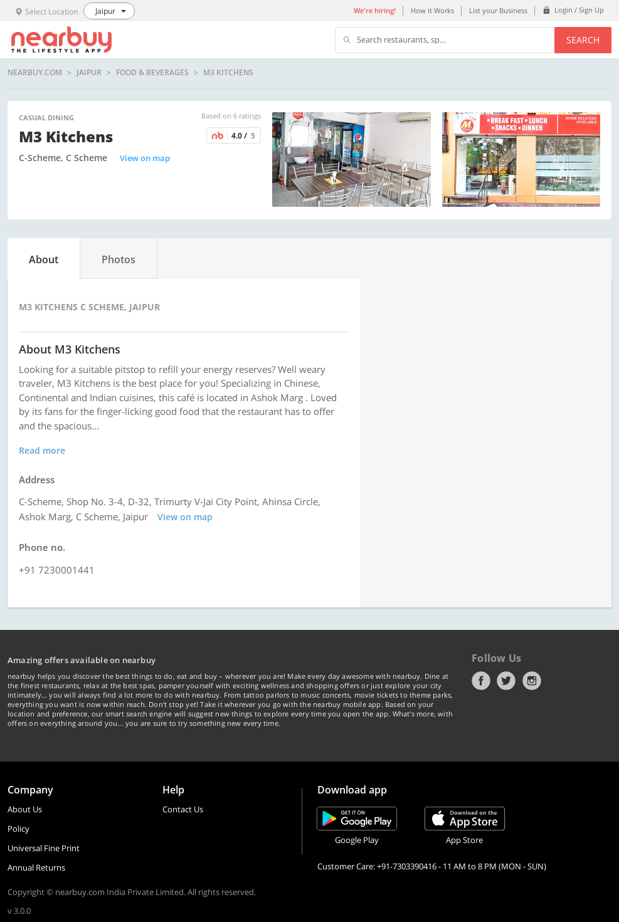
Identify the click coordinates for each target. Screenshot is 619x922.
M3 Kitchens (228, 72)
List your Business (498, 10)
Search (583, 40)
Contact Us (182, 809)
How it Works (432, 10)
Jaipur (89, 72)
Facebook (481, 680)
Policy (18, 828)
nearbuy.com (35, 72)
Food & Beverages (152, 72)
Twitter (506, 680)
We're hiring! (375, 10)
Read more (42, 450)
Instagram (531, 680)
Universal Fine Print (44, 848)
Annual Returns (36, 867)
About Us (25, 809)
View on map (145, 158)
